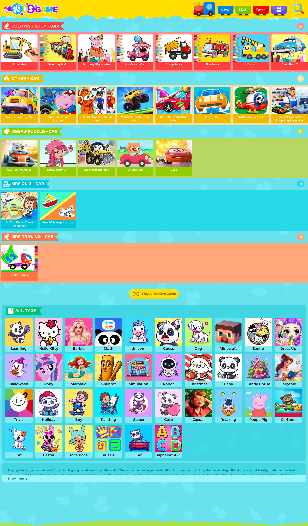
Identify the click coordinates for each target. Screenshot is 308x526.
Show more (18, 478)
